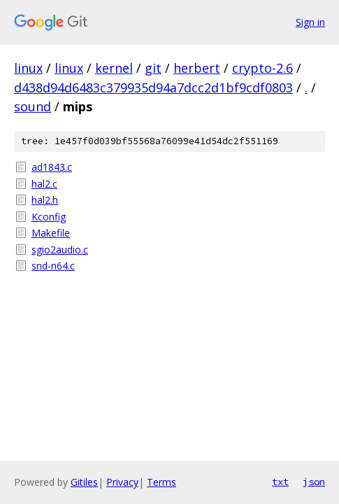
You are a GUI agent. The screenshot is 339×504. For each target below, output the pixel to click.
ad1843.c (51, 167)
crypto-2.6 (262, 67)
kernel (114, 67)
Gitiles (84, 482)
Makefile (50, 232)
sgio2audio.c (59, 249)
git (153, 67)
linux (28, 67)
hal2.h (44, 199)
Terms (161, 482)
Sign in (310, 22)
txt (280, 481)
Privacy (122, 482)
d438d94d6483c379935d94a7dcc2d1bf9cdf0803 (153, 87)
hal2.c (44, 183)
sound (32, 106)
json (314, 481)
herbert (196, 67)
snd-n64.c (53, 265)
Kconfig (48, 216)
